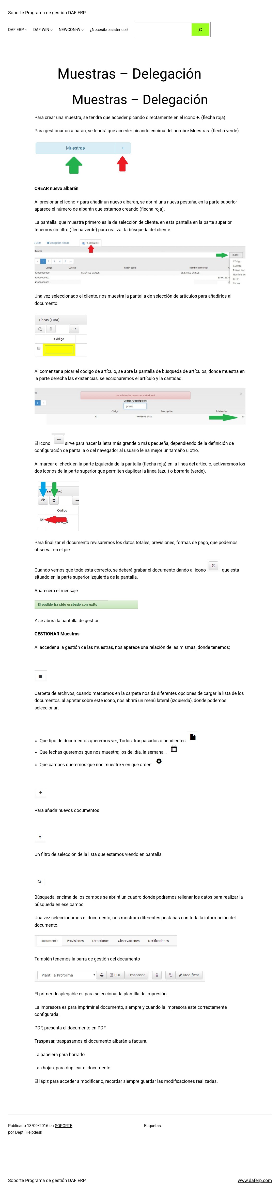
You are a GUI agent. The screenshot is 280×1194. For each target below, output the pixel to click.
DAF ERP (16, 29)
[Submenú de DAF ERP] (26, 29)
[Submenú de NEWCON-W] (82, 29)
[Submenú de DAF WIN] (51, 29)
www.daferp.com (255, 1180)
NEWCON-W (69, 29)
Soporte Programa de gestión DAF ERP (47, 12)
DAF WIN (41, 29)
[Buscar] (200, 29)
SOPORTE (63, 1125)
